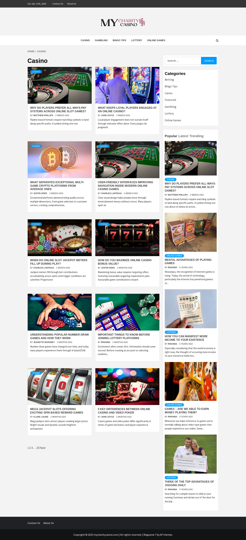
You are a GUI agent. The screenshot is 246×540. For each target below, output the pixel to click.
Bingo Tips (119, 40)
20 (38, 447)
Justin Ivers (40, 193)
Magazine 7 (149, 534)
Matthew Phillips (43, 115)
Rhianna (106, 342)
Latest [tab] (183, 136)
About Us (71, 3)
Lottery (136, 40)
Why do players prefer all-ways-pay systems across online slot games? (190, 187)
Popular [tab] (171, 136)
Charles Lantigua (111, 193)
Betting (169, 79)
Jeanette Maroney (44, 342)
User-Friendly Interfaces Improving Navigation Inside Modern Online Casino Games (125, 186)
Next (43, 447)
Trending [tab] (196, 136)
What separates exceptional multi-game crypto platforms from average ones (57, 186)
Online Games (156, 40)
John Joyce (108, 115)
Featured (170, 100)
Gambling (101, 40)
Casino (85, 40)
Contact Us (57, 3)
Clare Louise (41, 417)
